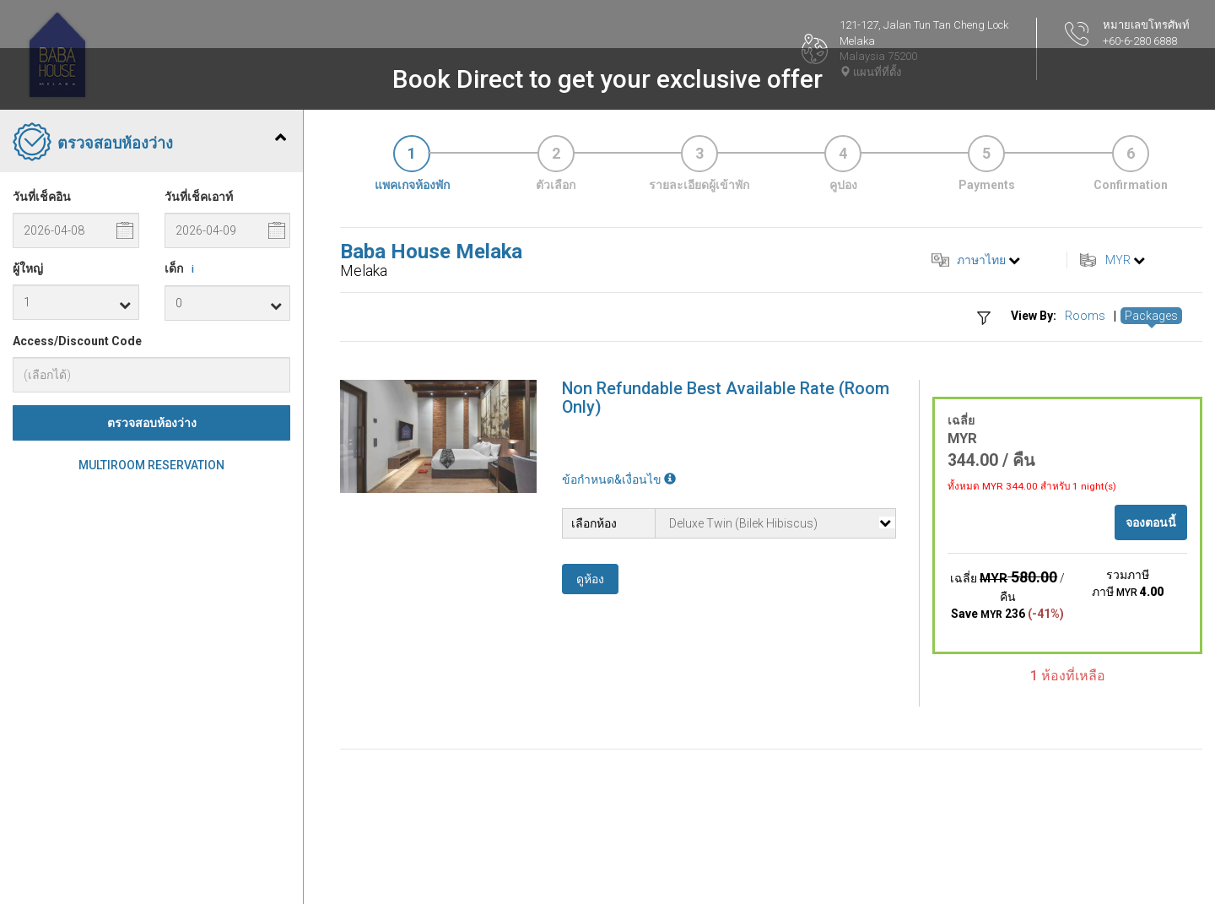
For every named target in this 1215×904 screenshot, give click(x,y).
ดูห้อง (590, 579)
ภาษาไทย (981, 260)
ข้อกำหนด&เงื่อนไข (619, 479)
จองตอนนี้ (1151, 522)
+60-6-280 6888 (1140, 41)
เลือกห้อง (594, 523)
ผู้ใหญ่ (28, 268)
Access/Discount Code (77, 341)
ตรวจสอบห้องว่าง (152, 423)
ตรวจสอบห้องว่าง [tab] (149, 143)
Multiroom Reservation (151, 465)
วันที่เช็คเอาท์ (199, 196)
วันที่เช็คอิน (42, 196)
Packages (1151, 315)
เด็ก (182, 269)
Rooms (1085, 315)
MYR (1118, 260)
